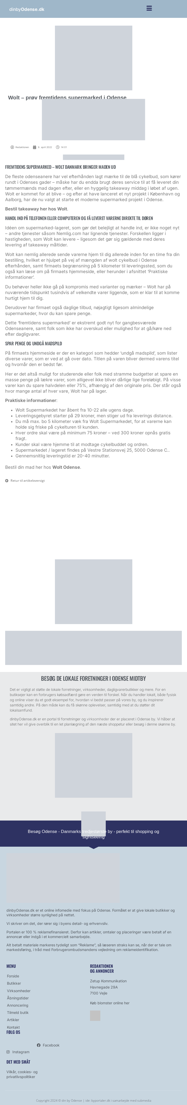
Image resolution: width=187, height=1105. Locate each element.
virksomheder (98, 719)
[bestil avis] (93, 796)
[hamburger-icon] (149, 8)
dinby (26, 9)
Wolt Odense (66, 467)
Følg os (13, 1032)
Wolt (62, 208)
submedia (144, 1100)
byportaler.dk (100, 1100)
